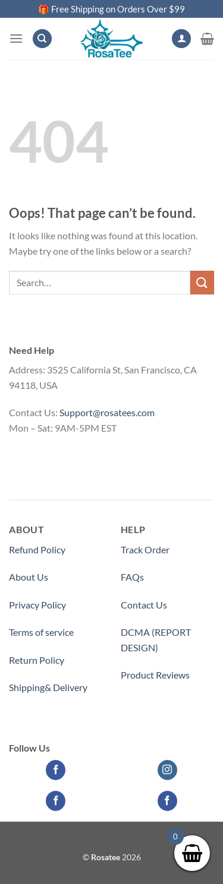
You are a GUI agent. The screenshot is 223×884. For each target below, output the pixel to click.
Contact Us (144, 604)
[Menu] (16, 38)
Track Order (145, 549)
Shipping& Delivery (48, 687)
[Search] (42, 39)
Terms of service (41, 632)
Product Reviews (155, 674)
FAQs (132, 576)
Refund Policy (37, 549)
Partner (136, 702)
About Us (28, 576)
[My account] (181, 39)
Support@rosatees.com (107, 412)
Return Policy (36, 660)
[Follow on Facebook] (55, 770)
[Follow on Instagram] (167, 770)
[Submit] (202, 282)
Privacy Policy (37, 604)
